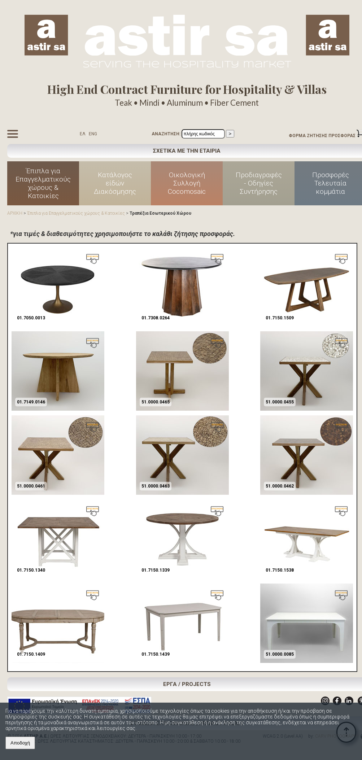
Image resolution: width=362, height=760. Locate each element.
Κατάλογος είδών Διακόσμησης (115, 183)
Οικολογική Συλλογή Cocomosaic (187, 183)
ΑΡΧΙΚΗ (14, 213)
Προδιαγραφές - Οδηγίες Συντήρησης (259, 183)
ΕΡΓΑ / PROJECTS (187, 684)
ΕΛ (83, 133)
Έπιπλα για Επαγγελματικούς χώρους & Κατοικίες (43, 183)
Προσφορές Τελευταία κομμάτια (330, 183)
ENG (93, 133)
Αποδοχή (20, 743)
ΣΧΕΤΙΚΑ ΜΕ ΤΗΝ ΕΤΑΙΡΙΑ (187, 151)
